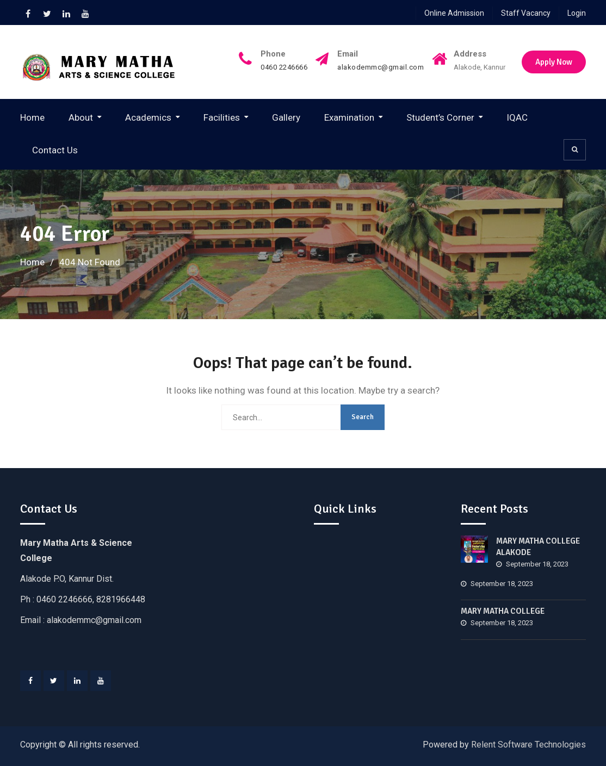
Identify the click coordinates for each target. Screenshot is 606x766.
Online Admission (454, 13)
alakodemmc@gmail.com (380, 67)
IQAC (517, 117)
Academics (148, 117)
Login (576, 13)
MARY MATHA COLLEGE (503, 611)
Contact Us (55, 150)
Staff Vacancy (526, 13)
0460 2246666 (284, 67)
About (81, 117)
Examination (349, 117)
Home (32, 117)
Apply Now (553, 62)
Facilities (221, 117)
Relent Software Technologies (528, 744)
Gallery (286, 117)
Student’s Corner (440, 117)
